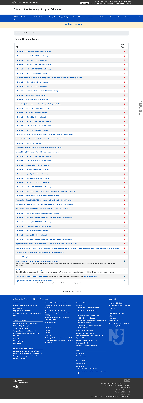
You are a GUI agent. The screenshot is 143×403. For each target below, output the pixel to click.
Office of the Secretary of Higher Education (30, 299)
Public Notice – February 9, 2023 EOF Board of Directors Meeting (37, 91)
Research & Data (81, 303)
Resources (48, 335)
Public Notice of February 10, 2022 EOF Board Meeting (33, 121)
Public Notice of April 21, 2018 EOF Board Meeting (32, 235)
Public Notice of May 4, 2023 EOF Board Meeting (31, 86)
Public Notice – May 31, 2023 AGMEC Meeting (31, 95)
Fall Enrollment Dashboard (86, 318)
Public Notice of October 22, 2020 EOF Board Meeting (33, 161)
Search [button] (128, 3)
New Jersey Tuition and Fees (87, 310)
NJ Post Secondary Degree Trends (89, 315)
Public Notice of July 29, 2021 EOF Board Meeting (32, 130)
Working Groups (18, 341)
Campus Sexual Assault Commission (25, 331)
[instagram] (141, 107)
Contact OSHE (80, 361)
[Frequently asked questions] (111, 3)
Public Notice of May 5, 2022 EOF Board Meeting (31, 117)
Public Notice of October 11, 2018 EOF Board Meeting (33, 226)
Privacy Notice (113, 321)
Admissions (81, 313)
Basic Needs (17, 343)
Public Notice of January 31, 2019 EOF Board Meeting (33, 222)
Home (18, 33)
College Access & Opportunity (23, 348)
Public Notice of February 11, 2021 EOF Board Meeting (33, 156)
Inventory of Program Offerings (86, 345)
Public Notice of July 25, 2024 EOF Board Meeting (32, 56)
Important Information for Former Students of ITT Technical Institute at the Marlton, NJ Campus (47, 244)
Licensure (48, 330)
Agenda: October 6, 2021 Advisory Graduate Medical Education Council (39, 147)
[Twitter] (125, 381)
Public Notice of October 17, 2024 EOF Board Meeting (33, 51)
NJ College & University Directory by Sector (59, 338)
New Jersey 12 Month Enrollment (88, 308)
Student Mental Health (20, 328)
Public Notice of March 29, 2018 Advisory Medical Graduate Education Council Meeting (44, 239)
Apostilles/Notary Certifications (26, 257)
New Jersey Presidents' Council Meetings (29, 270)
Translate (84, 3)
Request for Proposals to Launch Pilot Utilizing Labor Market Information (40, 139)
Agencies (106, 3)
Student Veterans (50, 322)
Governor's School (19, 358)
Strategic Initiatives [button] (38, 17)
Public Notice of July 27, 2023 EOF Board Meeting (32, 73)
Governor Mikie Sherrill (116, 303)
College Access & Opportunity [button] (58, 17)
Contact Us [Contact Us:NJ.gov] (112, 318)
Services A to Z (114, 311)
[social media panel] (141, 102)
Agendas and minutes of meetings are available (31, 276)
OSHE (15, 18)
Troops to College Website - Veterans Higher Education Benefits (37, 261)
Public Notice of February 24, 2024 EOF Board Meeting (33, 64)
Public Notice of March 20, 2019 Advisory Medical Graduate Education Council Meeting (44, 217)
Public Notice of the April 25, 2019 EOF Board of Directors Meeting (37, 213)
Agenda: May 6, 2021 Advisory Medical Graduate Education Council (37, 152)
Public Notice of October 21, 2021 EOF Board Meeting (33, 126)
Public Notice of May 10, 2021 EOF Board (29, 143)
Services (99, 3)
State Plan (16, 338)
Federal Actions (73, 24)
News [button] (127, 17)
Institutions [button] (102, 17)
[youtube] (141, 114)
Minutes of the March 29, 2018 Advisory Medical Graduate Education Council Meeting (44, 200)
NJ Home (112, 308)
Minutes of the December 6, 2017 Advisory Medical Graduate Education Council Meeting (44, 204)
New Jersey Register (90, 276)
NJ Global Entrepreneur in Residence (25, 323)
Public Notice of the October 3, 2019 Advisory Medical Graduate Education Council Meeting (45, 191)
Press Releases (81, 356)
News (78, 350)
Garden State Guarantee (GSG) (55, 310)
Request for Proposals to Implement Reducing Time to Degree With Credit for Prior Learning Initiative (49, 78)
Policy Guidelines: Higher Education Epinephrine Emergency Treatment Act (40, 252)
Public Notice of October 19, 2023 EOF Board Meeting (33, 69)
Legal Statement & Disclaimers (119, 323)
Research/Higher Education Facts (87, 340)
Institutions (48, 327)
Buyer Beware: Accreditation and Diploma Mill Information (34, 281)
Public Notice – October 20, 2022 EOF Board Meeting (33, 108)
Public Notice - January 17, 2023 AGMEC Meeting (32, 99)
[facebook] (141, 104)
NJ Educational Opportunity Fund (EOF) (26, 351)
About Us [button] (24, 17)
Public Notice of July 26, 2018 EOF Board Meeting (32, 231)
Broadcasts (80, 353)
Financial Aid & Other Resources (55, 303)
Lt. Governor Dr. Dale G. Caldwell (119, 306)
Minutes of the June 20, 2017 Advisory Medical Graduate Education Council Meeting (43, 209)
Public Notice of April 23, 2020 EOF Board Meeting (32, 174)
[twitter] (141, 111)
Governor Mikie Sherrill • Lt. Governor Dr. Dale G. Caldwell (113, 1)
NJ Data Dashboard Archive (85, 330)
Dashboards (80, 305)
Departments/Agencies (116, 313)
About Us (16, 303)
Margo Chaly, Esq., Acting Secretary (25, 305)
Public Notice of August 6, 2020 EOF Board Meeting (32, 165)
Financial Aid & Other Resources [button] (83, 17)
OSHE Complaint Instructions (87, 368)
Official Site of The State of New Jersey (25, 2)
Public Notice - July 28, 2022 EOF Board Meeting (31, 113)
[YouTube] (128, 381)
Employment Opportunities (22, 311)
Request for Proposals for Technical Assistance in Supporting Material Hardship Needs (44, 134)
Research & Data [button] (115, 17)
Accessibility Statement (116, 326)
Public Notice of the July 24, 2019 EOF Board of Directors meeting (37, 196)
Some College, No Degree (21, 326)
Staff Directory (18, 308)
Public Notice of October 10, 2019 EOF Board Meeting (33, 187)
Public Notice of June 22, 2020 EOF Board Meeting (32, 169)
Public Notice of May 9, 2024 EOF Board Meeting (31, 60)
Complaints (80, 366)
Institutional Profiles (82, 343)
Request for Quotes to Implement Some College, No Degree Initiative (38, 104)
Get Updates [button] (119, 3)
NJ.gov (93, 3)
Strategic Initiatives (19, 320)
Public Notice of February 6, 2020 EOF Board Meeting (33, 182)
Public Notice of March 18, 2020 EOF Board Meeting (33, 178)
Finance (47, 333)
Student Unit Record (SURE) (85, 333)
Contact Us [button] (137, 17)
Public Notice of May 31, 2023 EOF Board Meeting (32, 82)
